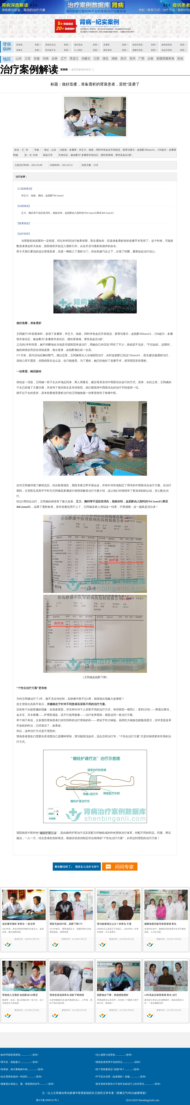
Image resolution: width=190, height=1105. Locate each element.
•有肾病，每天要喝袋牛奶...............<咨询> (22, 1069)
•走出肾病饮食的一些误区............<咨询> (21, 1076)
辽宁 (64, 58)
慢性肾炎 (78, 45)
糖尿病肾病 (166, 45)
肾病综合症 (50, 45)
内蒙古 (86, 58)
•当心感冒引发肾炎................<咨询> (114, 1055)
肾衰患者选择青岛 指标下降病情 (67, 995)
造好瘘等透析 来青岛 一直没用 (18, 924)
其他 (180, 58)
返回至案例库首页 (81, 69)
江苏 (28, 58)
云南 (150, 58)
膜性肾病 (107, 50)
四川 (123, 58)
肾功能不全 (50, 50)
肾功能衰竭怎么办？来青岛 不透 (114, 924)
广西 (141, 58)
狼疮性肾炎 (137, 45)
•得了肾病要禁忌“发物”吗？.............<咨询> (117, 1069)
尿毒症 (19, 50)
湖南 (114, 58)
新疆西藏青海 (165, 58)
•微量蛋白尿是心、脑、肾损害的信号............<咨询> (27, 1084)
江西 (96, 58)
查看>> (38, 45)
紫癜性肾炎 (137, 50)
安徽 (37, 58)
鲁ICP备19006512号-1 (47, 1100)
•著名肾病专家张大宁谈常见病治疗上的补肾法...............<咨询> (128, 1084)
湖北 (105, 58)
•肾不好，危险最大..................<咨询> (19, 1062)
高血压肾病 (166, 50)
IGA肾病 (78, 50)
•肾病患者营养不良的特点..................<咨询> (118, 1062)
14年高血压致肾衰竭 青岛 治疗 (160, 995)
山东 (19, 58)
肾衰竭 (19, 45)
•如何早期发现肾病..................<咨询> (19, 1055)
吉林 (55, 58)
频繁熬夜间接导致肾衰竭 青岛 (160, 924)
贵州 (132, 58)
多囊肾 (106, 45)
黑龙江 (74, 58)
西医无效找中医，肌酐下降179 (66, 924)
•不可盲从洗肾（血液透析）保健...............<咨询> (120, 1076)
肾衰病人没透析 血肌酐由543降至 (20, 995)
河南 (46, 58)
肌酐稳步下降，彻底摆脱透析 (112, 995)
